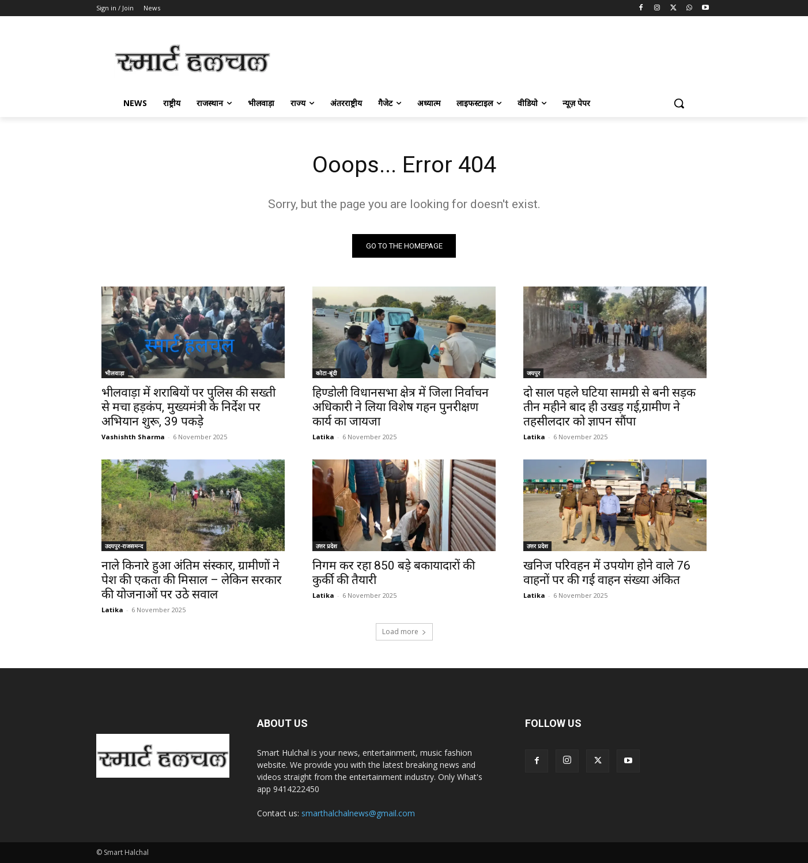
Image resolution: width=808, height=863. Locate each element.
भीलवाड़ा (114, 373)
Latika (323, 436)
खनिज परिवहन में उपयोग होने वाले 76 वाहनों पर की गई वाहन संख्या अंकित (606, 573)
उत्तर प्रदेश (326, 546)
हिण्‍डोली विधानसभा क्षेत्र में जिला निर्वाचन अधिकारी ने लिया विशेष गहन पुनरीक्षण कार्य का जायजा (400, 407)
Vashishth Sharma (133, 436)
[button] (679, 103)
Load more (404, 631)
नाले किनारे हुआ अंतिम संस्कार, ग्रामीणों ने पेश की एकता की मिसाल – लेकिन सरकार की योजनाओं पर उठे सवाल (191, 580)
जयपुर (533, 373)
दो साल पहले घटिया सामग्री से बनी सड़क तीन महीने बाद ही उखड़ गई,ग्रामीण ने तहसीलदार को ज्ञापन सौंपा (609, 407)
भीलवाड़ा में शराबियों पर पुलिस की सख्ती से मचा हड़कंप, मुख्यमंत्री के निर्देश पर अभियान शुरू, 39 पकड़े (188, 407)
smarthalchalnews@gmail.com (358, 813)
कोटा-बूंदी (326, 373)
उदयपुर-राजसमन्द (124, 546)
